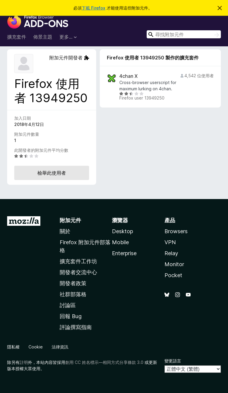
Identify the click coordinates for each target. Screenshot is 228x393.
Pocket (173, 275)
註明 (24, 362)
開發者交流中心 (78, 272)
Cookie (35, 346)
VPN (170, 242)
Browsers (176, 231)
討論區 (68, 305)
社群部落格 (73, 294)
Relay (171, 253)
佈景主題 (42, 37)
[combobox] (184, 34)
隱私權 (13, 346)
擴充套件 (16, 37)
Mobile (120, 242)
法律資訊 (60, 346)
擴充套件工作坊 (78, 261)
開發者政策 (73, 283)
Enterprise (124, 253)
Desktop (122, 231)
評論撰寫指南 (76, 327)
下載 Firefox (93, 7)
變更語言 (172, 360)
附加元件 (70, 220)
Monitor (174, 264)
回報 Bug (71, 316)
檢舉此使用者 (51, 173)
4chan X (128, 76)
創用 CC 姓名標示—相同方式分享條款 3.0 (104, 362)
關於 (65, 231)
